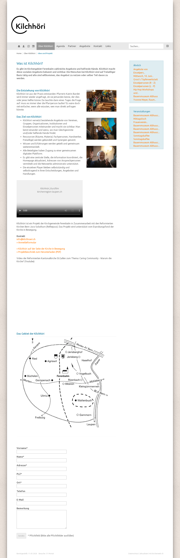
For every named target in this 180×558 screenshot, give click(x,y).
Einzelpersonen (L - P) (144, 86)
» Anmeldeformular (26, 242)
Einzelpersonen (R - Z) (144, 83)
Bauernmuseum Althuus (145, 96)
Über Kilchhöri (45, 46)
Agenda (60, 46)
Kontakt (98, 46)
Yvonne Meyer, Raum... (144, 99)
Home (19, 53)
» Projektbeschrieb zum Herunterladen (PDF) (39, 252)
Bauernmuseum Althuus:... (146, 115)
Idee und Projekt (45, 53)
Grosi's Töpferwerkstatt (145, 79)
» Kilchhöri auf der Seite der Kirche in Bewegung (41, 248)
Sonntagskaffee (141, 135)
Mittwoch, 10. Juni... (143, 76)
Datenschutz (133, 553)
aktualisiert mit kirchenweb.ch (151, 553)
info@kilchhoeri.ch (26, 239)
